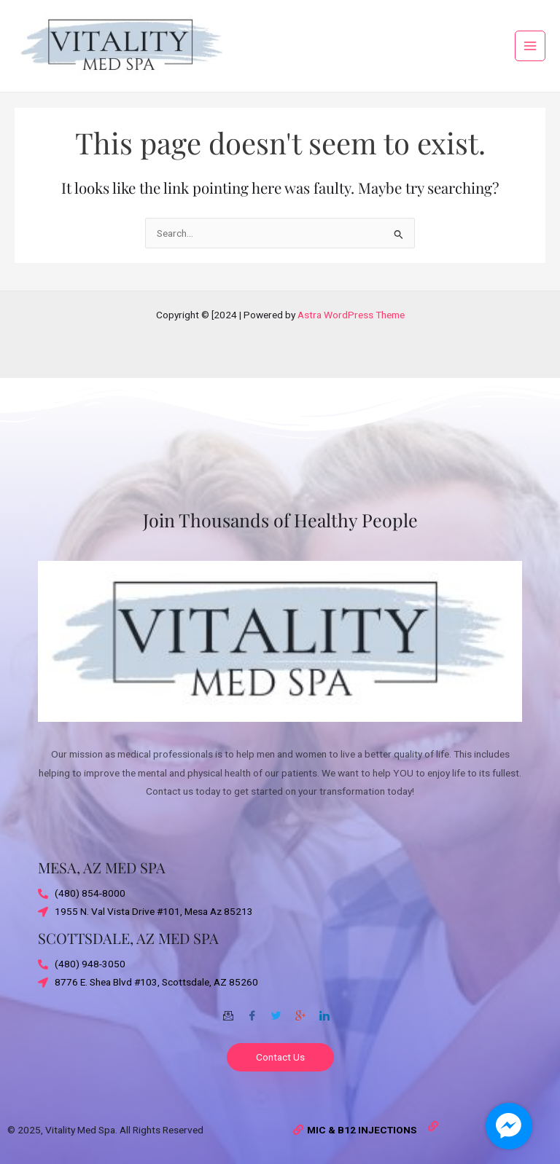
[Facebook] (252, 1010)
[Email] (228, 1010)
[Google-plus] (300, 1010)
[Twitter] (276, 1010)
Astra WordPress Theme (351, 315)
